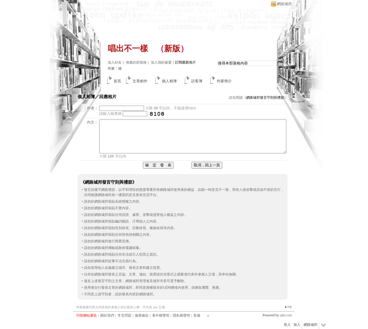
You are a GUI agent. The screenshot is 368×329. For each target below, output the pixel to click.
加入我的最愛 (161, 62)
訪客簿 (196, 81)
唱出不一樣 (128, 48)
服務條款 (142, 315)
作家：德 (115, 68)
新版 (172, 48)
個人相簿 (169, 81)
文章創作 (140, 81)
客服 (196, 315)
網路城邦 (284, 4)
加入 (297, 325)
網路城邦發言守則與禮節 (265, 98)
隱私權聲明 (181, 315)
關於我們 (107, 315)
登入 (287, 325)
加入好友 (115, 62)
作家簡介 (224, 81)
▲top (288, 307)
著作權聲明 (160, 315)
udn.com (286, 315)
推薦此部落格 (136, 62)
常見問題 (124, 315)
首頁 (117, 81)
